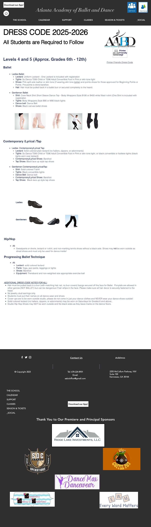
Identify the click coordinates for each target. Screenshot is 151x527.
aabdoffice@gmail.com (75, 378)
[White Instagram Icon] (30, 357)
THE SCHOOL (13, 390)
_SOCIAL (11, 413)
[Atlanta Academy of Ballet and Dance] (75, 10)
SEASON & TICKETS (16, 408)
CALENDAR (12, 395)
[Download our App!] (13, 5)
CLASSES (11, 404)
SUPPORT (11, 399)
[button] (15, 20)
